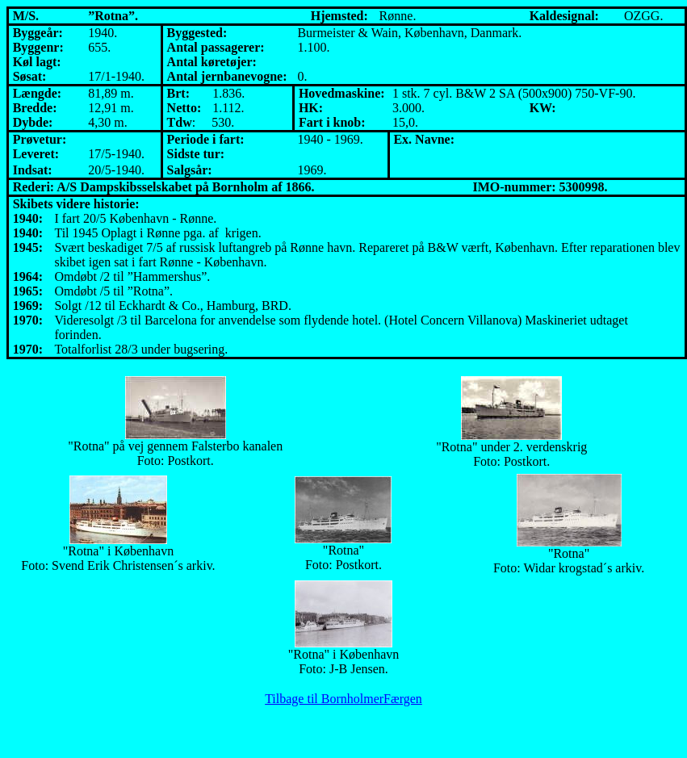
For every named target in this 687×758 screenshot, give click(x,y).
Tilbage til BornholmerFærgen (343, 699)
